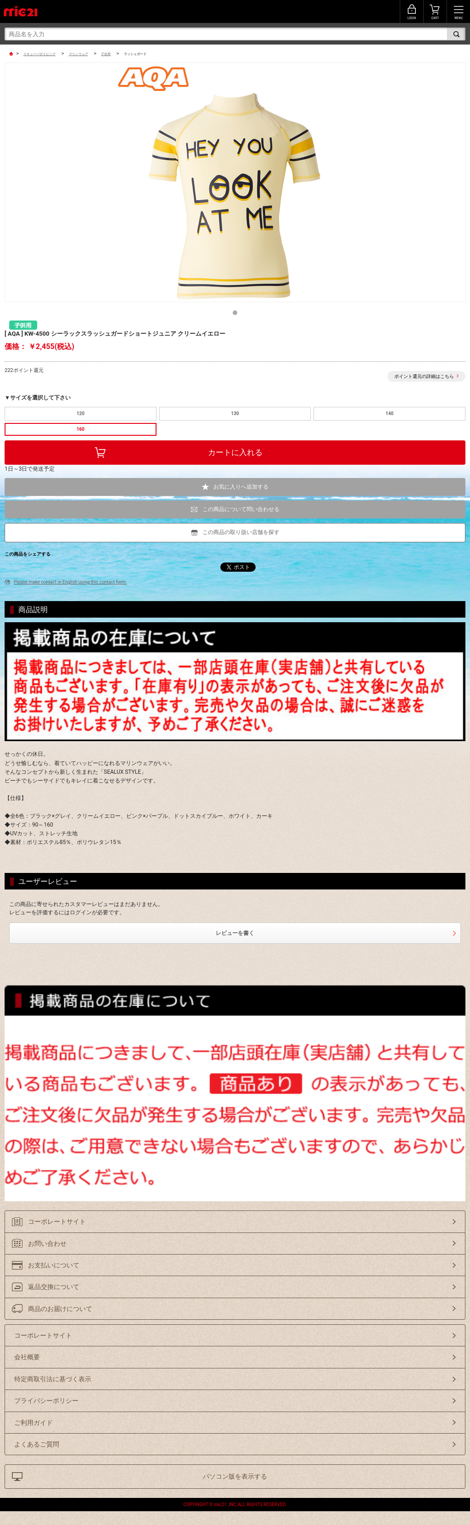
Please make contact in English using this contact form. (70, 582)
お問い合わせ (47, 1243)
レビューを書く (235, 933)
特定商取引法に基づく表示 (52, 1379)
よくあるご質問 (36, 1444)
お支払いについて (53, 1265)
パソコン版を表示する (235, 1476)
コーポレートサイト (57, 1221)
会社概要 (27, 1357)
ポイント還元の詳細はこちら (424, 376)
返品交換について (53, 1286)
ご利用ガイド (33, 1422)
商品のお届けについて (60, 1308)
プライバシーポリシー (46, 1400)
